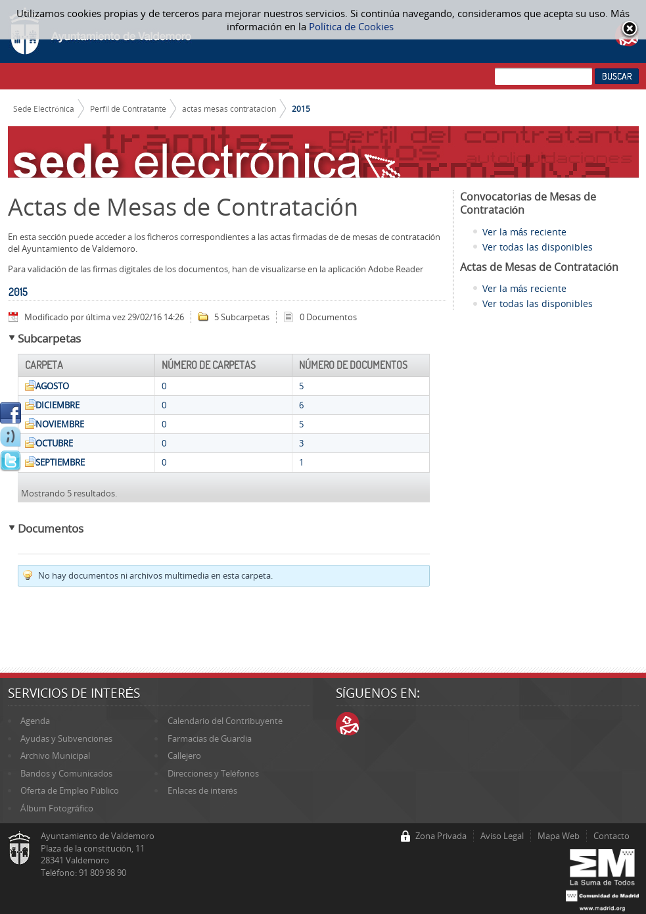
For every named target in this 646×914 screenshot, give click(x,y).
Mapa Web (559, 836)
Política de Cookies (351, 26)
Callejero (184, 755)
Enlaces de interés (202, 790)
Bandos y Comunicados (66, 773)
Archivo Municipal (55, 755)
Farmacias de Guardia (210, 738)
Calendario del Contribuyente (225, 721)
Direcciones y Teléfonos (213, 773)
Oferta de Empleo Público (69, 790)
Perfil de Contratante (128, 108)
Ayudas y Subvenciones (66, 738)
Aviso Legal (502, 836)
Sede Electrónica (43, 108)
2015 (301, 108)
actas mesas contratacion (229, 108)
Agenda (35, 721)
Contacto (611, 836)
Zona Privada (441, 836)
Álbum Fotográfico (56, 808)
